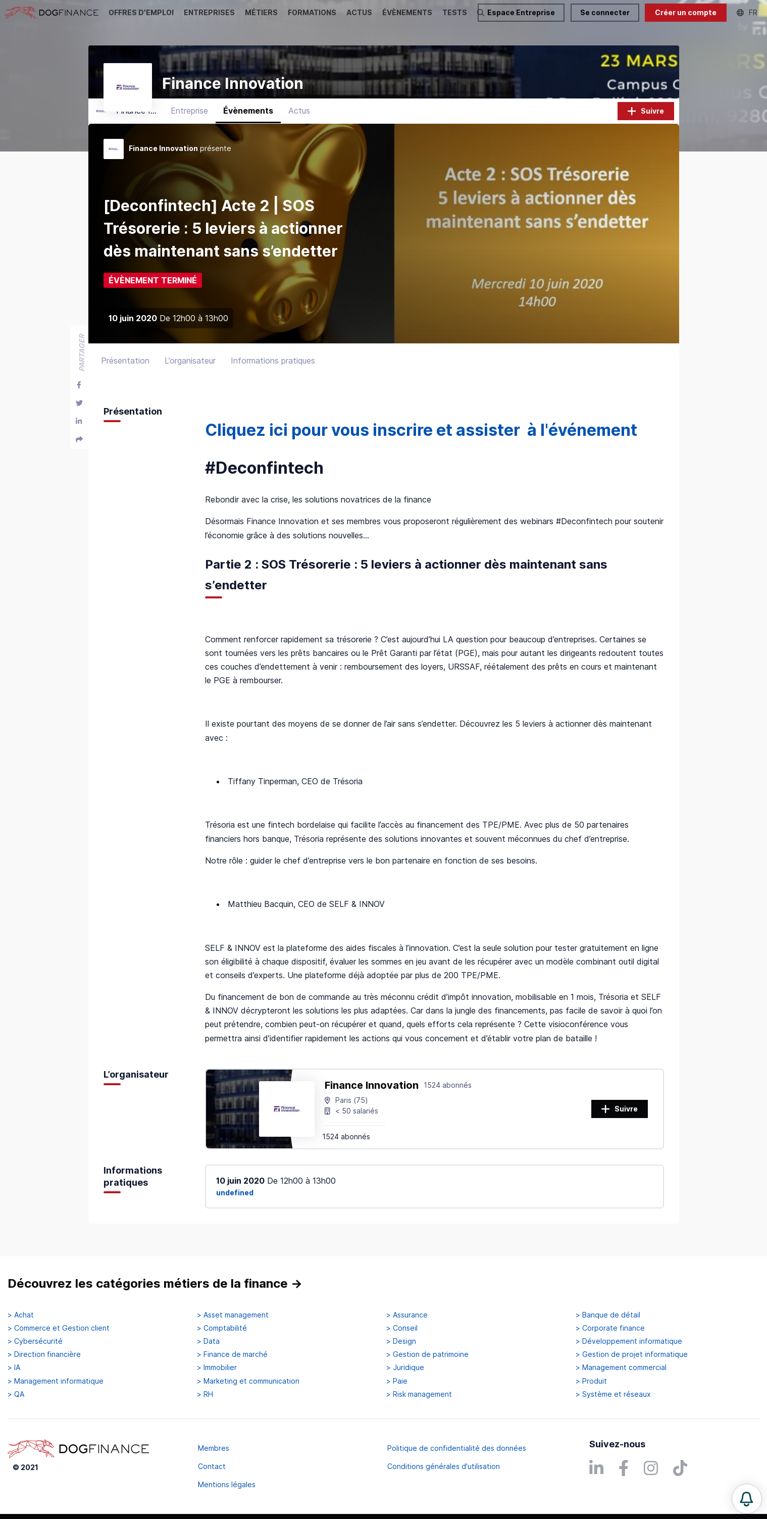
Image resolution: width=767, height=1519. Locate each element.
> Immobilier (217, 1367)
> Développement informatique (629, 1341)
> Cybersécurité (35, 1341)
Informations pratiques (273, 368)
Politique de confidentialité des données (456, 1448)
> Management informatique (56, 1381)
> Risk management (419, 1394)
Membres (213, 1448)
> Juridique (405, 1367)
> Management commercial (621, 1367)
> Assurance (407, 1315)
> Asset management (233, 1315)
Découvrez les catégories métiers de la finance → (155, 1283)
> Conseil (402, 1328)
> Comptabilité (222, 1328)
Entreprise (189, 119)
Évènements (248, 119)
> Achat (21, 1315)
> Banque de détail (608, 1315)
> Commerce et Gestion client (59, 1328)
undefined (234, 1200)
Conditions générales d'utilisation (443, 1466)
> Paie (396, 1381)
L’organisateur (190, 368)
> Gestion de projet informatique (632, 1354)
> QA (16, 1394)
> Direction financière (44, 1354)
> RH (205, 1394)
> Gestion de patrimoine (427, 1354)
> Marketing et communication (248, 1381)
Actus (299, 119)
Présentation (125, 368)
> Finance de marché (232, 1354)
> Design (401, 1341)
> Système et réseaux (613, 1394)
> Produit (591, 1381)
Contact (212, 1466)
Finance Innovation (372, 1093)
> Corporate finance (610, 1328)
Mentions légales (226, 1484)
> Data (208, 1341)
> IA (14, 1367)
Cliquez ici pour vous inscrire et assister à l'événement (421, 437)
